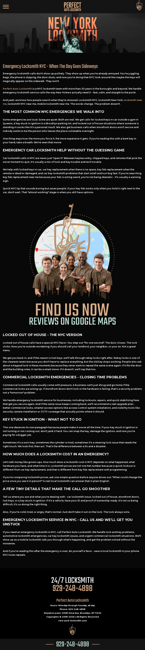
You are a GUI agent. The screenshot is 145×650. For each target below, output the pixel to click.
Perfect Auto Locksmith (17, 88)
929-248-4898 (72, 644)
